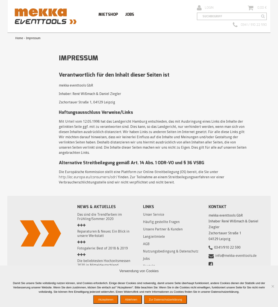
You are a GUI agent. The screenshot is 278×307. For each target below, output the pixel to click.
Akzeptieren (105, 299)
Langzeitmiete (154, 237)
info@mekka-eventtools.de (236, 256)
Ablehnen (131, 299)
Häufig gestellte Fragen (161, 222)
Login (205, 8)
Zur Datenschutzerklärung (165, 299)
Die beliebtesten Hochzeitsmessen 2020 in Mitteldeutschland (103, 263)
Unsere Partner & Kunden (163, 229)
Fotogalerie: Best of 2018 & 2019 (102, 248)
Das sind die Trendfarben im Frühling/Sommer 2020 (99, 216)
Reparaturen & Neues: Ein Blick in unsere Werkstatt (103, 233)
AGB (146, 244)
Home (19, 38)
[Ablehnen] (272, 286)
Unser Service (153, 214)
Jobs (129, 14)
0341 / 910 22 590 (250, 25)
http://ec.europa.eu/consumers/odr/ (88, 177)
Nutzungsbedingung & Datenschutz (170, 251)
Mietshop (108, 14)
